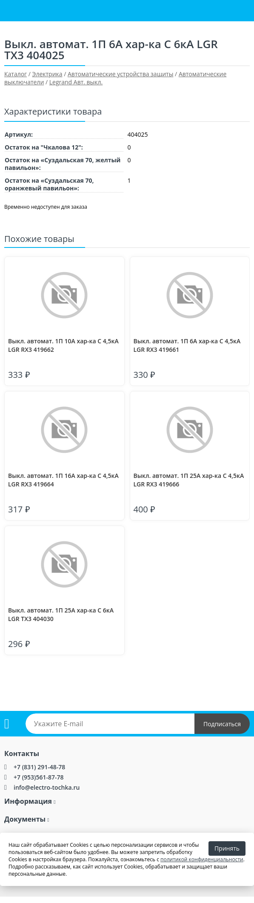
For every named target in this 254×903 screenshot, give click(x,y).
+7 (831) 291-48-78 (39, 767)
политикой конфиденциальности (201, 859)
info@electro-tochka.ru (47, 787)
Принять (227, 848)
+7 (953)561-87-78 (39, 777)
